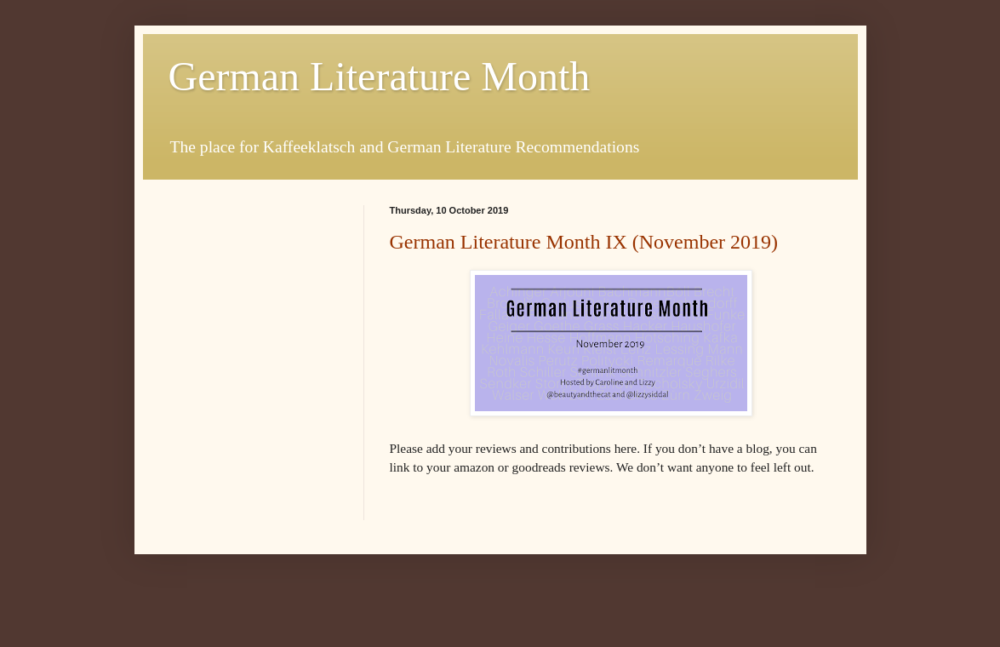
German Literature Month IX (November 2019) (584, 242)
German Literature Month (380, 76)
